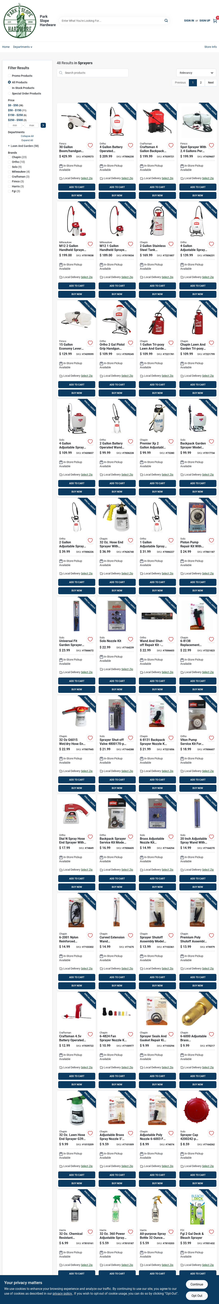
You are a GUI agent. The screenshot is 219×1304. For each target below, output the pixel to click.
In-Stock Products (23, 88)
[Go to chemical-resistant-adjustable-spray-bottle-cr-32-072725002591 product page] (76, 1238)
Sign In (189, 20)
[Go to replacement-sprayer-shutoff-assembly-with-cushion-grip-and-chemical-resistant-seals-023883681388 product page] (197, 645)
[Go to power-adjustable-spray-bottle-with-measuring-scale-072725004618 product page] (116, 1238)
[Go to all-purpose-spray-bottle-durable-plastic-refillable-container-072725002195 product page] (157, 1238)
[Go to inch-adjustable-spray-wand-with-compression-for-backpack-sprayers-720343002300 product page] (197, 843)
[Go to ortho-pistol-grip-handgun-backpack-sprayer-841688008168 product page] (116, 349)
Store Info (210, 46)
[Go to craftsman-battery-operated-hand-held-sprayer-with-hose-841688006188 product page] (76, 1041)
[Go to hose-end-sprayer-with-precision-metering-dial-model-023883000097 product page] (116, 547)
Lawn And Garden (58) (25, 146)
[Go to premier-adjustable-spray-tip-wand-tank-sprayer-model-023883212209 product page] (157, 448)
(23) (19, 157)
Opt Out (197, 1296)
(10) (18, 161)
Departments (21, 46)
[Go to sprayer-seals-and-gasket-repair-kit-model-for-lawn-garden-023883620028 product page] (157, 1041)
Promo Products (22, 76)
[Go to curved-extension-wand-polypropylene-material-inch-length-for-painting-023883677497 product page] (116, 942)
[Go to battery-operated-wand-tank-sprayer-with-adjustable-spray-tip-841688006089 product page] (116, 448)
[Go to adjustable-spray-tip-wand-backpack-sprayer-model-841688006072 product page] (197, 250)
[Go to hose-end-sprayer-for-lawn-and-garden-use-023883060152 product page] (76, 744)
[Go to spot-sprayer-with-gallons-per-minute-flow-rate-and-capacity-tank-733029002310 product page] (197, 152)
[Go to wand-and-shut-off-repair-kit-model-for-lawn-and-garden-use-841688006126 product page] (157, 645)
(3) (20, 176)
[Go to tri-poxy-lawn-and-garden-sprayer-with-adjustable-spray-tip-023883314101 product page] (157, 349)
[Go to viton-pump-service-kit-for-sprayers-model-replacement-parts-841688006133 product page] (197, 744)
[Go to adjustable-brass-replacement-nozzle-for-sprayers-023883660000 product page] (197, 1041)
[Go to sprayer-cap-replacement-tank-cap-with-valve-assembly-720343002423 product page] (197, 1139)
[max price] (32, 125)
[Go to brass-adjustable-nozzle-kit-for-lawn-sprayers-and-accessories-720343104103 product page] (157, 843)
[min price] (15, 125)
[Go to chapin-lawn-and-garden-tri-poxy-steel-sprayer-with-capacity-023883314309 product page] (197, 349)
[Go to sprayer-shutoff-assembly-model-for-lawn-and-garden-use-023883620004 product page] (157, 942)
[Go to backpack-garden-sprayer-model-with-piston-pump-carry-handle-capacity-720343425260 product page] (197, 448)
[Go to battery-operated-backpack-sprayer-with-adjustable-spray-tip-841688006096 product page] (116, 152)
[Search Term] (114, 21)
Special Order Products (26, 93)
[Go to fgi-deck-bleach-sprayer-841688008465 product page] (197, 1238)
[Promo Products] (9, 75)
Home (6, 46)
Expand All (27, 140)
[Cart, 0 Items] (215, 21)
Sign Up (204, 20)
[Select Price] (43, 125)
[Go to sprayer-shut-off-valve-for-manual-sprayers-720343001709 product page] (116, 744)
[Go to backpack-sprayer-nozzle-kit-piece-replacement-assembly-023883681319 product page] (157, 744)
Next (211, 82)
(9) (17, 166)
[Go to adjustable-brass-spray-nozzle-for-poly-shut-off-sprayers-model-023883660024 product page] (116, 1139)
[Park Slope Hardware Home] (19, 21)
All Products (19, 82)
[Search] (166, 20)
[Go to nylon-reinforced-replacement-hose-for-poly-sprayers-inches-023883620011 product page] (76, 942)
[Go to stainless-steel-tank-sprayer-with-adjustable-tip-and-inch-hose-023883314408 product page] (157, 250)
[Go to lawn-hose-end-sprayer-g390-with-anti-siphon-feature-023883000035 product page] (76, 1139)
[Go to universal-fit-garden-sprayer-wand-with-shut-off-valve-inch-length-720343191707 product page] (76, 645)
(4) (21, 171)
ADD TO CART (76, 187)
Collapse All (27, 136)
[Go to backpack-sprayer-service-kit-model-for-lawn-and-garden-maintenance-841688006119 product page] (116, 843)
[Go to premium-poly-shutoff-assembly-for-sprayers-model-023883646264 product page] (197, 942)
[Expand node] (9, 146)
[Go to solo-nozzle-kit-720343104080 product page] (116, 645)
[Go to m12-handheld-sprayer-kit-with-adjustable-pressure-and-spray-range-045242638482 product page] (116, 250)
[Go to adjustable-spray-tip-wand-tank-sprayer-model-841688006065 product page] (76, 547)
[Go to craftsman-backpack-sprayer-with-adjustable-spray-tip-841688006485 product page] (157, 152)
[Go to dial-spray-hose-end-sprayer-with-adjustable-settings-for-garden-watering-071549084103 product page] (76, 843)
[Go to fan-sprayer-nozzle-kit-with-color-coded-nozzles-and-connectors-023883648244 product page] (116, 1041)
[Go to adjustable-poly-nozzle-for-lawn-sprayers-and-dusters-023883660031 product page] (157, 1139)
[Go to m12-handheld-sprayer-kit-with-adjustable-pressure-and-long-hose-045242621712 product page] (76, 250)
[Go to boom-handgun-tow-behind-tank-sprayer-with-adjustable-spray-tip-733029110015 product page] (76, 152)
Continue (197, 1284)
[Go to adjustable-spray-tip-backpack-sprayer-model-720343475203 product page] (76, 448)
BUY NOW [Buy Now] (77, 195)
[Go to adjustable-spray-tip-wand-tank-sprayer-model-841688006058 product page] (157, 547)
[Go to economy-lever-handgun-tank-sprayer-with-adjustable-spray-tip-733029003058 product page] (76, 349)
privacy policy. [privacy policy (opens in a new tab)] (63, 1293)
